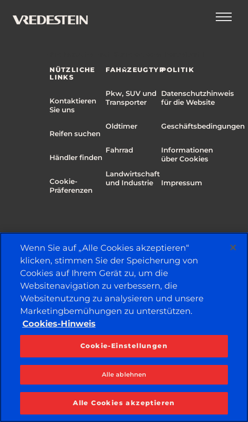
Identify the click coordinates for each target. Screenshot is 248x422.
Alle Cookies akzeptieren (124, 403)
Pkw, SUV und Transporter (131, 98)
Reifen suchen (75, 133)
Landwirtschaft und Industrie (133, 178)
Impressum (181, 182)
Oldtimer (121, 126)
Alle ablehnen (124, 374)
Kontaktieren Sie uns (73, 105)
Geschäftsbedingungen (203, 126)
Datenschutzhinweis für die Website (197, 98)
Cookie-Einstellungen (124, 346)
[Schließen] (233, 247)
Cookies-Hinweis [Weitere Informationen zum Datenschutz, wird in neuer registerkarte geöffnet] (59, 324)
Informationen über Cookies (187, 154)
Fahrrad (119, 150)
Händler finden (76, 157)
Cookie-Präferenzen (71, 186)
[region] (124, 327)
